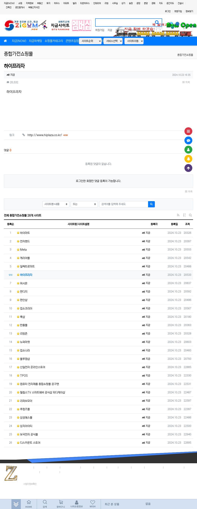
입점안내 (87, 467)
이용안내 (138, 467)
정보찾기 (189, 11)
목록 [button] (186, 82)
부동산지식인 (34, 7)
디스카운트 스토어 (28, 442)
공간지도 (170, 3)
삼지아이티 (24, 426)
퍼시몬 (22, 283)
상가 (123, 3)
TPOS (22, 375)
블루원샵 (23, 359)
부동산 (40, 3)
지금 (110, 30)
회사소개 (27, 467)
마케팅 (112, 467)
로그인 (168, 11)
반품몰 (22, 325)
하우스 (57, 3)
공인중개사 (20, 7)
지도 (161, 3)
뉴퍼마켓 (23, 342)
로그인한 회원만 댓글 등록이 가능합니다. (98, 181)
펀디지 (22, 291)
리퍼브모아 (24, 401)
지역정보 (29, 3)
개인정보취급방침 (70, 467)
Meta (22, 249)
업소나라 (23, 350)
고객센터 (125, 467)
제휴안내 (100, 467)
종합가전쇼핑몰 (18, 54)
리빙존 (22, 333)
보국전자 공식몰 (27, 434)
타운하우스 (85, 3)
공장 (138, 3)
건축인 (8, 7)
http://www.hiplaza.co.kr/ (48, 135)
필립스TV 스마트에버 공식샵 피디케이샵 (41, 392)
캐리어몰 (23, 258)
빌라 (74, 3)
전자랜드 (23, 241)
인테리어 (97, 3)
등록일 (174, 224)
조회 (187, 224)
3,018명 (177, 467)
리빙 (106, 3)
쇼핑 (20, 3)
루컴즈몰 (23, 409)
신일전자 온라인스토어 (31, 367)
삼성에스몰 (24, 417)
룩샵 (21, 317)
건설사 (180, 3)
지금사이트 (133, 30)
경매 (153, 3)
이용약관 (53, 467)
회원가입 (178, 11)
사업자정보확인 (30, 484)
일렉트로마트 (26, 266)
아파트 (66, 3)
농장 (131, 3)
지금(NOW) (9, 3)
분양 (146, 3)
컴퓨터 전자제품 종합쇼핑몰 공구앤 (38, 384)
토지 (48, 3)
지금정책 (40, 467)
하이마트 (23, 233)
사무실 (115, 3)
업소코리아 (24, 308)
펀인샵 (22, 300)
